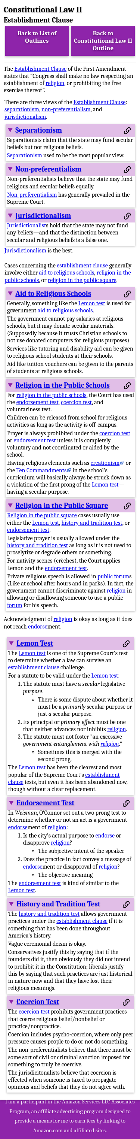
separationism (21, 109)
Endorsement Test (45, 803)
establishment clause (82, 265)
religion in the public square (82, 280)
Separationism (38, 130)
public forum (113, 576)
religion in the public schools (51, 395)
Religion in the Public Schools (62, 385)
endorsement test (37, 402)
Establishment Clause (40, 69)
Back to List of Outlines (37, 37)
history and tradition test (91, 522)
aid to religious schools (66, 272)
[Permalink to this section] (127, 130)
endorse (37, 626)
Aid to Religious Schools (53, 294)
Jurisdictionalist (26, 225)
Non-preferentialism (48, 169)
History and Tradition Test (58, 904)
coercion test (76, 402)
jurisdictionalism (25, 116)
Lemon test (91, 303)
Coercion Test (37, 1002)
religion (55, 83)
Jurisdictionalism (43, 216)
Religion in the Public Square (61, 506)
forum (14, 605)
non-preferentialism (65, 109)
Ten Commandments (41, 470)
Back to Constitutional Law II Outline (103, 41)
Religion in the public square (42, 515)
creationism (105, 463)
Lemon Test (34, 643)
